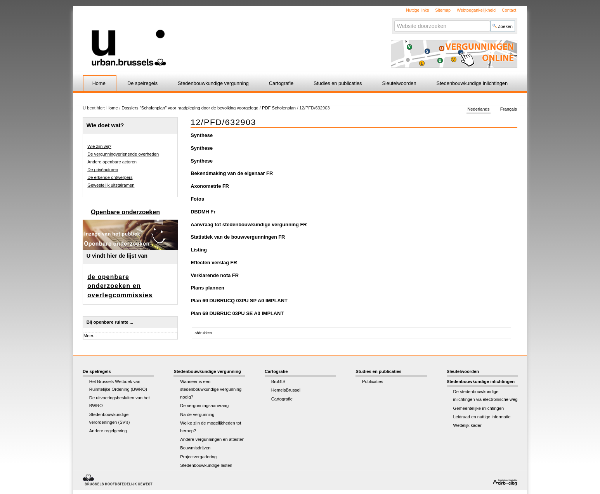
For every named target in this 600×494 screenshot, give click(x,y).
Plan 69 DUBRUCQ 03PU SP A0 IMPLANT (239, 300)
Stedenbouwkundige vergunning (213, 83)
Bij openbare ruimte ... (110, 322)
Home (99, 83)
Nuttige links (417, 10)
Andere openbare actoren (112, 161)
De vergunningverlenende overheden (123, 154)
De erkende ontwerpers (109, 177)
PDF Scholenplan (279, 108)
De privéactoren (102, 169)
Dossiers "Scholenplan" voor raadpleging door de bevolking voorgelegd (190, 108)
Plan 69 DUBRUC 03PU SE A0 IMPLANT (237, 313)
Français (508, 109)
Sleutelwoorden (399, 83)
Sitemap (443, 10)
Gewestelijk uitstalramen (110, 185)
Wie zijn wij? (99, 146)
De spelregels (142, 83)
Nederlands (478, 109)
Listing (199, 250)
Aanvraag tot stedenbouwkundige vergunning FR (249, 224)
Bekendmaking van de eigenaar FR (232, 173)
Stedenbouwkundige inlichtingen (472, 83)
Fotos (197, 199)
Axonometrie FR (210, 186)
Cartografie (281, 83)
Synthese (202, 135)
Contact (509, 10)
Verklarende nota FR (215, 275)
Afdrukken (203, 333)
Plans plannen (207, 288)
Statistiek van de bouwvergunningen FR (238, 237)
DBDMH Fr (203, 212)
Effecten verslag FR (214, 262)
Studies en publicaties (338, 83)
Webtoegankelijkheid (476, 10)
